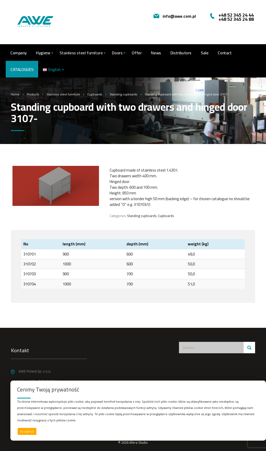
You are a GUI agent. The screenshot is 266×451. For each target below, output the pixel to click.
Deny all (137, 431)
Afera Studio (138, 442)
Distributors (180, 53)
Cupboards (166, 216)
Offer (137, 53)
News (156, 53)
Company (18, 53)
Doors (117, 53)
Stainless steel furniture (81, 53)
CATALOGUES (22, 69)
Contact (224, 53)
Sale (204, 53)
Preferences (248, 431)
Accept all (27, 431)
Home (15, 94)
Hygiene (43, 53)
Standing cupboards (141, 216)
